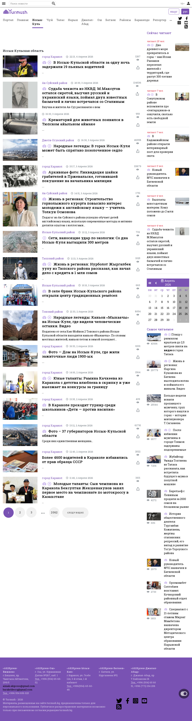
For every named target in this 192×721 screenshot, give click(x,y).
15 (162, 308)
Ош (99, 20)
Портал (8, 20)
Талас (60, 20)
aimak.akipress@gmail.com (19, 685)
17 (174, 308)
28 (155, 320)
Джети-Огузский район (58, 140)
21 (155, 314)
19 (186, 308)
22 (162, 314)
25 (180, 314)
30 (149, 296)
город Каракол (52, 56)
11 (180, 302)
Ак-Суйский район (54, 83)
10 (174, 302)
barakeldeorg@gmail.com (17, 689)
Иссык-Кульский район (58, 232)
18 (180, 308)
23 (168, 314)
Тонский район (52, 311)
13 (149, 308)
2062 (54, 512)
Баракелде (141, 20)
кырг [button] (174, 11)
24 (174, 314)
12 (186, 302)
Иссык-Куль (37, 22)
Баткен (110, 20)
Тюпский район (53, 258)
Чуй (49, 20)
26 (186, 314)
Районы (125, 20)
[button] (53, 3)
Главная (23, 20)
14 (155, 308)
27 (150, 320)
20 (149, 314)
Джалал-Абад (87, 22)
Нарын (73, 20)
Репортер (159, 20)
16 (168, 308)
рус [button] (185, 11)
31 (155, 296)
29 (162, 320)
